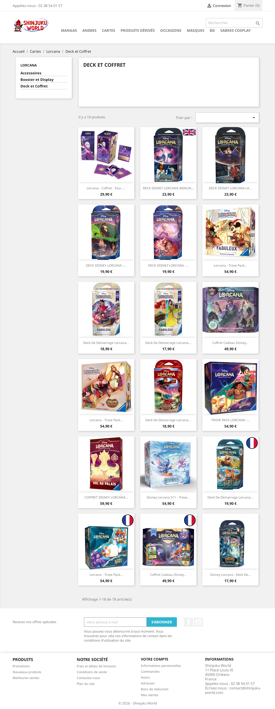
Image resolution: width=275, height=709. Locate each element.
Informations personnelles (161, 665)
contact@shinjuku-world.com (233, 690)
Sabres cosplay (235, 30)
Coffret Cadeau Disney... (230, 343)
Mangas (69, 30)
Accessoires (30, 73)
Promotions (21, 666)
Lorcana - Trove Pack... (230, 265)
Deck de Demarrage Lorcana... (106, 343)
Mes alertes (149, 695)
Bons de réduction (155, 689)
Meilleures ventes (26, 678)
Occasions (170, 30)
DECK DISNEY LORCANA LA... (230, 188)
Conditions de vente (92, 672)
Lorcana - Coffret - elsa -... (106, 188)
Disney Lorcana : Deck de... (230, 574)
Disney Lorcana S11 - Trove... (168, 497)
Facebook (188, 622)
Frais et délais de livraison (96, 666)
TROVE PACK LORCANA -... (230, 420)
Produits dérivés (138, 30)
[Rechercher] (234, 22)
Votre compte (154, 659)
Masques (195, 30)
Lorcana (28, 65)
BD (212, 30)
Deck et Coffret (34, 86)
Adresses (148, 683)
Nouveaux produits (27, 672)
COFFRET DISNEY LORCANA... (106, 497)
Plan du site (86, 684)
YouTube (198, 622)
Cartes (108, 30)
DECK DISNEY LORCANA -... (106, 265)
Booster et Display (37, 79)
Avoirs (145, 677)
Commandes (150, 671)
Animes (89, 30)
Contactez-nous (88, 678)
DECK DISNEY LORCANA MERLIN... (168, 188)
